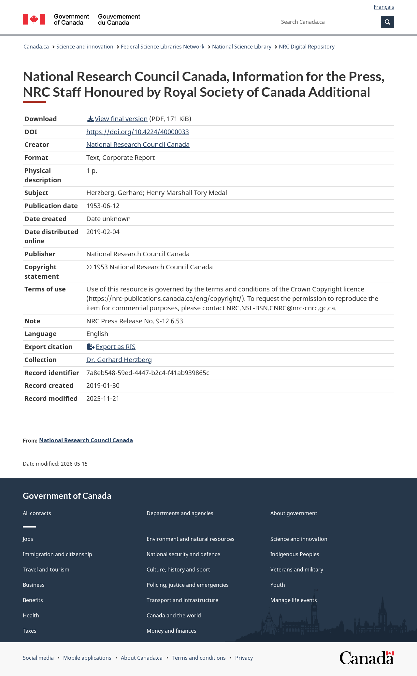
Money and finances (171, 630)
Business (34, 584)
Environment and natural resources (191, 538)
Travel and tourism (46, 569)
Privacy (244, 657)
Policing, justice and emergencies (188, 584)
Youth (277, 584)
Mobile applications (87, 657)
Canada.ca (36, 46)
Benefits (33, 600)
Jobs (28, 538)
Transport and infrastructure (182, 600)
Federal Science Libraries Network (163, 46)
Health (31, 615)
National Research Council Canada (86, 440)
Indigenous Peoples (294, 554)
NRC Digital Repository (307, 46)
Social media (38, 657)
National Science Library (241, 46)
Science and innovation (84, 46)
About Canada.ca (142, 657)
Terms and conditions (199, 657)
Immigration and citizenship (57, 554)
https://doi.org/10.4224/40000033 (137, 131)
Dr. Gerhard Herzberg (119, 359)
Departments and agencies (180, 513)
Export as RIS (111, 346)
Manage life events (293, 600)
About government (293, 513)
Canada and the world (174, 615)
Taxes (29, 630)
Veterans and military (296, 569)
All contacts (37, 513)
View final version (117, 118)
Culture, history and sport (178, 569)
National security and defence (183, 554)
